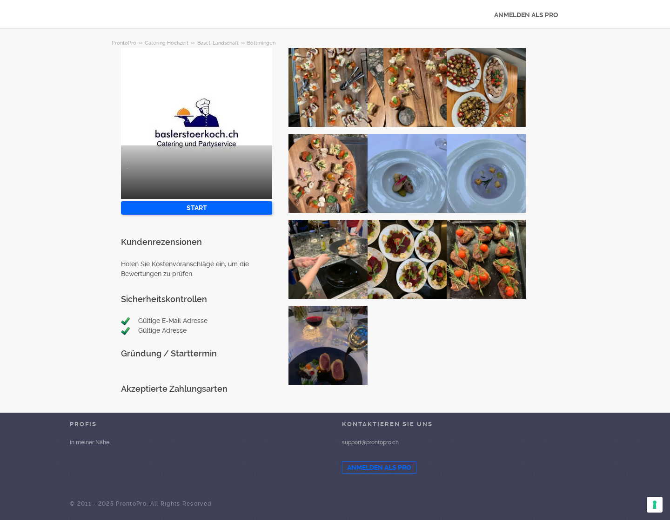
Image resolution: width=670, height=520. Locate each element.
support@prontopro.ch (370, 442)
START (197, 207)
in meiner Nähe (89, 442)
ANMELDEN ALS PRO (526, 15)
